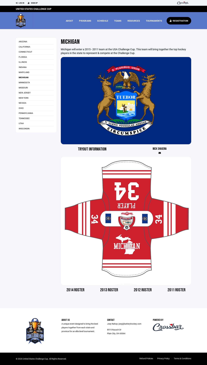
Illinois (23, 62)
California (24, 46)
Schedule (102, 20)
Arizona (23, 41)
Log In (20, 3)
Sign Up (33, 3)
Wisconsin (24, 128)
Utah (21, 123)
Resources (134, 20)
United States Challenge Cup (33, 8)
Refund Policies (146, 358)
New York (24, 97)
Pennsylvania (26, 113)
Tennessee (24, 118)
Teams (117, 20)
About (69, 20)
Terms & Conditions (182, 358)
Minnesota (24, 82)
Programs (85, 20)
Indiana (23, 67)
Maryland (24, 72)
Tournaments (154, 20)
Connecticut (25, 51)
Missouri (23, 87)
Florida (23, 57)
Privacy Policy (163, 358)
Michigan (23, 77)
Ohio (21, 108)
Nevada (22, 103)
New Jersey (24, 92)
